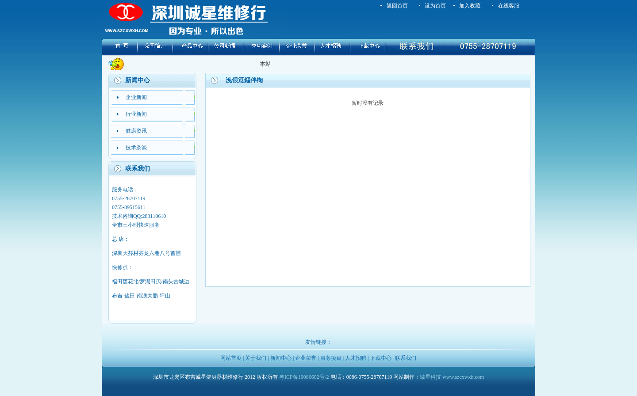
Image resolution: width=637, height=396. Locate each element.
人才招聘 (355, 358)
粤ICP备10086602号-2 (304, 377)
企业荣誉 (305, 358)
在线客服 (508, 6)
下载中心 (380, 358)
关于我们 (255, 358)
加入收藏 (469, 6)
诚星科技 (430, 377)
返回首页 (397, 6)
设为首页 (435, 6)
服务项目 (331, 358)
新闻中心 (281, 358)
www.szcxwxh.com (463, 377)
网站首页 (231, 358)
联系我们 (405, 358)
